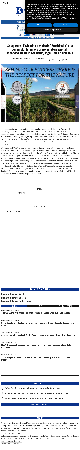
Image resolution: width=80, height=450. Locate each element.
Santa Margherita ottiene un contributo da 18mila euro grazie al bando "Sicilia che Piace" (37, 358)
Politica (16, 355)
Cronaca (16, 310)
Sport (15, 342)
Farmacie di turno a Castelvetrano (16, 301)
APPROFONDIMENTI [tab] (65, 306)
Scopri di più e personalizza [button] (52, 446)
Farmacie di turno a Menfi (12, 294)
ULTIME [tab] (14, 306)
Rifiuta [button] (39, 441)
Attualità (28, 59)
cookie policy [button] (64, 426)
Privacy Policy (6, 443)
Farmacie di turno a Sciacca (13, 297)
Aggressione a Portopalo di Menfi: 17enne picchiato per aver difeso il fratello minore (38, 335)
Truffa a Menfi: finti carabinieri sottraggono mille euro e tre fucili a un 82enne (35, 312)
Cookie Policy (17, 443)
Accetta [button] (65, 441)
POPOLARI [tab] (40, 306)
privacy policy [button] (34, 422)
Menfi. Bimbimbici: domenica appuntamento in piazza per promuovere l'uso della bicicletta (36, 346)
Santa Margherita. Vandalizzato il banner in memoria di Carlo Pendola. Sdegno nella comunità (37, 324)
